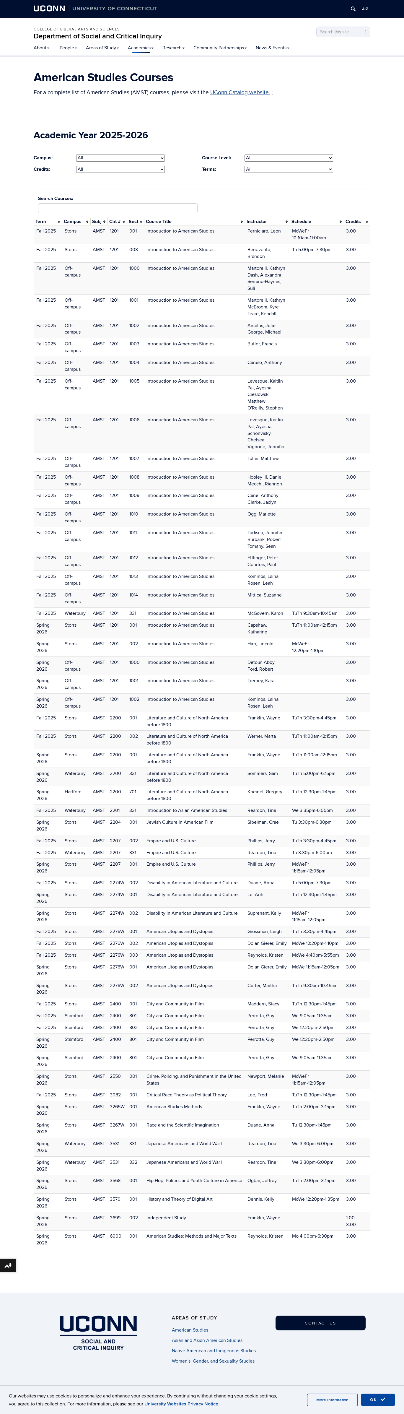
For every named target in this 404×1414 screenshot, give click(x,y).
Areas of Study (102, 48)
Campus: (43, 158)
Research (173, 48)
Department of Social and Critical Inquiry (98, 36)
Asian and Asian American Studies (207, 1340)
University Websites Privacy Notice (181, 1404)
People (68, 48)
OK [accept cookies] (378, 1399)
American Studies (190, 1330)
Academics (141, 48)
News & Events (272, 48)
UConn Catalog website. (241, 92)
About (41, 48)
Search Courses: (55, 198)
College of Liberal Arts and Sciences (77, 29)
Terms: (209, 169)
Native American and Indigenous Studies (214, 1351)
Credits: (42, 169)
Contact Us (320, 1323)
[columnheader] (48, 221)
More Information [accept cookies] (332, 1399)
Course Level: (216, 158)
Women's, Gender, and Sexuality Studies (213, 1361)
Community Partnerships (220, 48)
